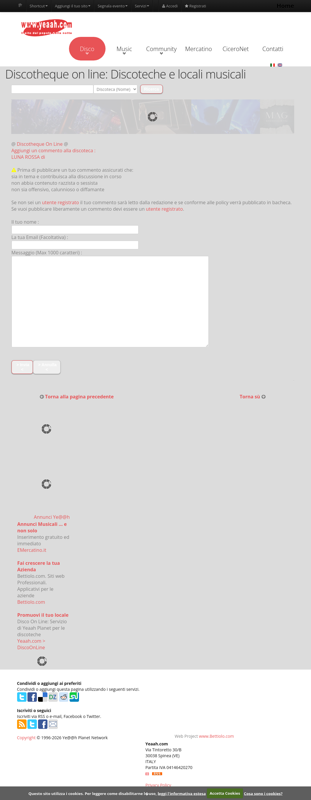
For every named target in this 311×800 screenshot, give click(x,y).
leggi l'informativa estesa (182, 793)
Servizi (142, 6)
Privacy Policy (158, 785)
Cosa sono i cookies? (263, 793)
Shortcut (39, 6)
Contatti (272, 49)
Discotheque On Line (39, 144)
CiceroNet (236, 49)
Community (161, 49)
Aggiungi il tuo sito (72, 6)
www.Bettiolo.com (216, 736)
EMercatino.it (31, 550)
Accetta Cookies (225, 793)
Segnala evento (113, 6)
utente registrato (60, 202)
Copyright (26, 737)
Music (124, 49)
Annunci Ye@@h (52, 517)
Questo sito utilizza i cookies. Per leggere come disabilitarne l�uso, (92, 793)
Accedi (170, 6)
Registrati (195, 6)
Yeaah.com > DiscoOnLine (31, 644)
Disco (87, 49)
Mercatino (198, 49)
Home (285, 6)
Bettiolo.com (31, 602)
